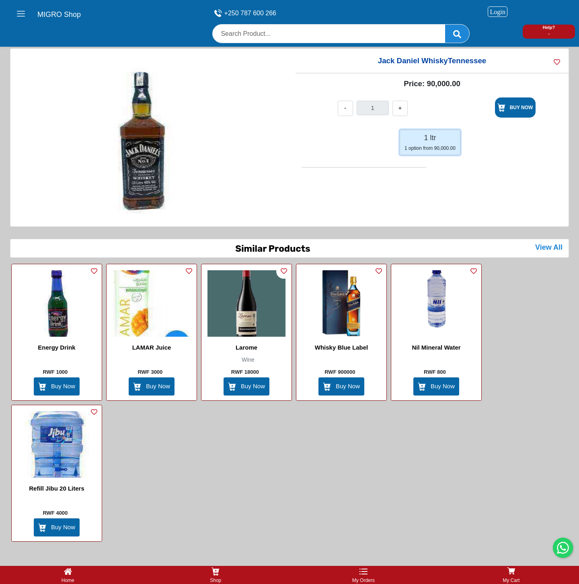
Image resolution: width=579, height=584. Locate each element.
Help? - (549, 30)
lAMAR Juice (151, 347)
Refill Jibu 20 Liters (56, 488)
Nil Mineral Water (436, 347)
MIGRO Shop (59, 14)
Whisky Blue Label (341, 347)
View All (549, 247)
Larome (246, 347)
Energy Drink (56, 347)
